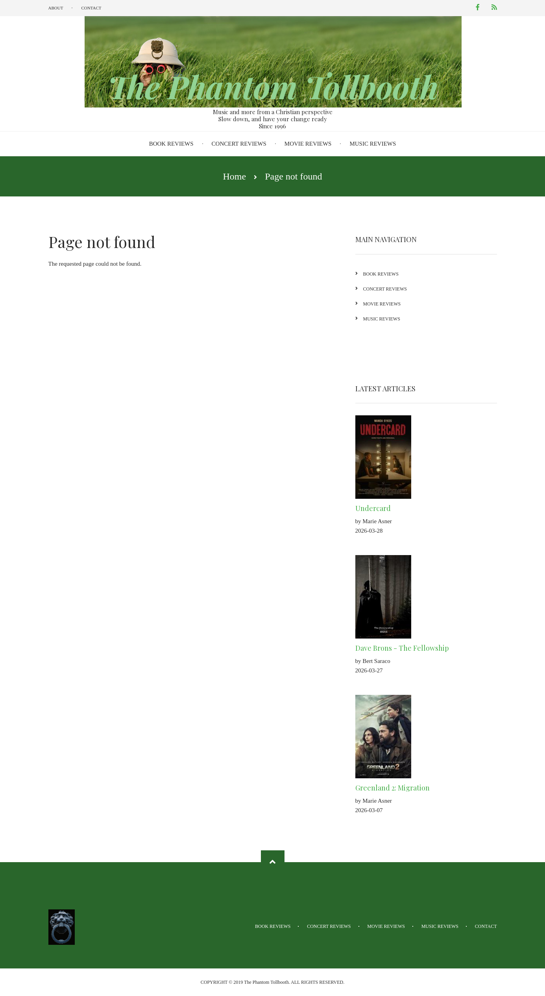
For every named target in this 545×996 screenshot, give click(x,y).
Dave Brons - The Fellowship (413, 648)
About (55, 8)
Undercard (383, 508)
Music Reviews (372, 144)
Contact (91, 8)
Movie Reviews (308, 144)
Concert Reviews (239, 144)
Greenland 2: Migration (403, 787)
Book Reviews (171, 144)
